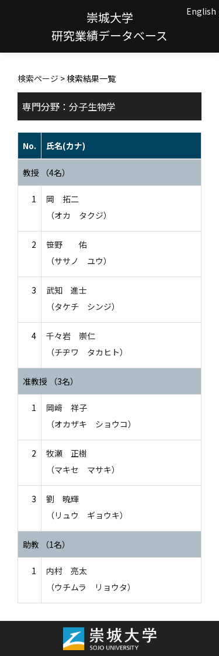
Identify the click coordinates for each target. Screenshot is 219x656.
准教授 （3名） (50, 381)
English (201, 11)
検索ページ (38, 78)
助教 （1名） (46, 544)
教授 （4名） (46, 172)
